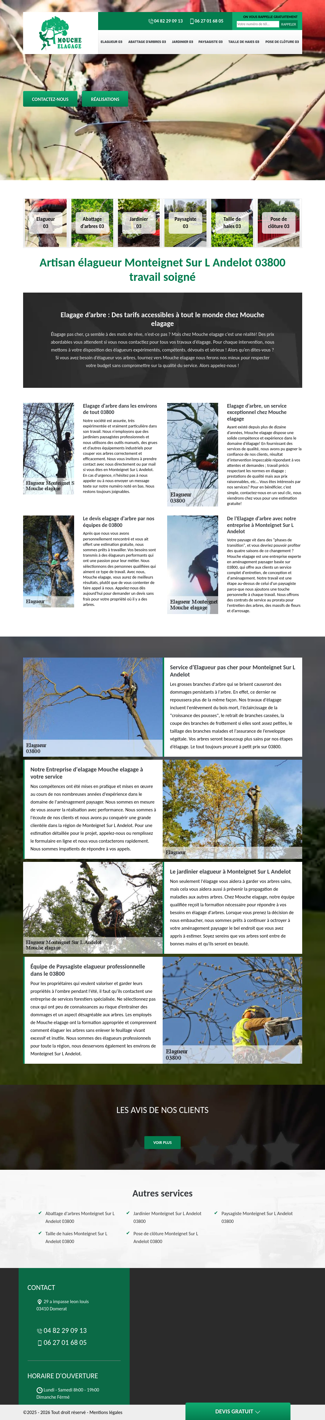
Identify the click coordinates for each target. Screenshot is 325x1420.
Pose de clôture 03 (282, 42)
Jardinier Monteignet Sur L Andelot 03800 (167, 1217)
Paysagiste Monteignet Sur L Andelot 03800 (257, 1217)
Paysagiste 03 (210, 42)
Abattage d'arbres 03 (147, 42)
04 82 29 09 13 (165, 21)
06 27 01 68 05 (206, 21)
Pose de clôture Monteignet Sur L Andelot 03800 (166, 1237)
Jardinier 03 (182, 42)
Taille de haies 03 (243, 42)
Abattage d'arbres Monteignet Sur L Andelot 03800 (80, 1217)
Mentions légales (105, 1412)
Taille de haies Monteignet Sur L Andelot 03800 (76, 1237)
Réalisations (105, 99)
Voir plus (162, 1142)
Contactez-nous (50, 99)
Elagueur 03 (111, 42)
